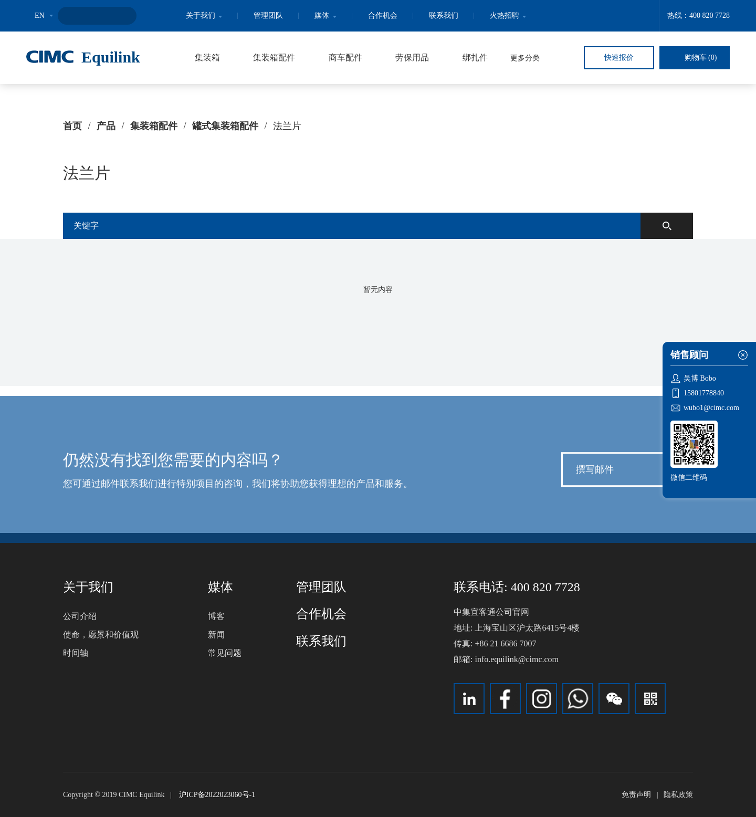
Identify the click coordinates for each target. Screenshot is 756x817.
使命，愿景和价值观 (101, 634)
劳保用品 (412, 57)
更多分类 (525, 58)
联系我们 (443, 15)
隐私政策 (678, 795)
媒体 (325, 15)
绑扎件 (475, 57)
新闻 (216, 634)
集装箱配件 (274, 57)
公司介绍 (80, 616)
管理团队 (268, 15)
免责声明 (636, 795)
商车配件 (345, 57)
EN (40, 15)
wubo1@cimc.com (711, 408)
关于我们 (204, 15)
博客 (216, 616)
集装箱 (207, 57)
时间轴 (75, 652)
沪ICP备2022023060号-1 (217, 795)
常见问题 (225, 652)
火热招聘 (508, 15)
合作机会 (382, 15)
